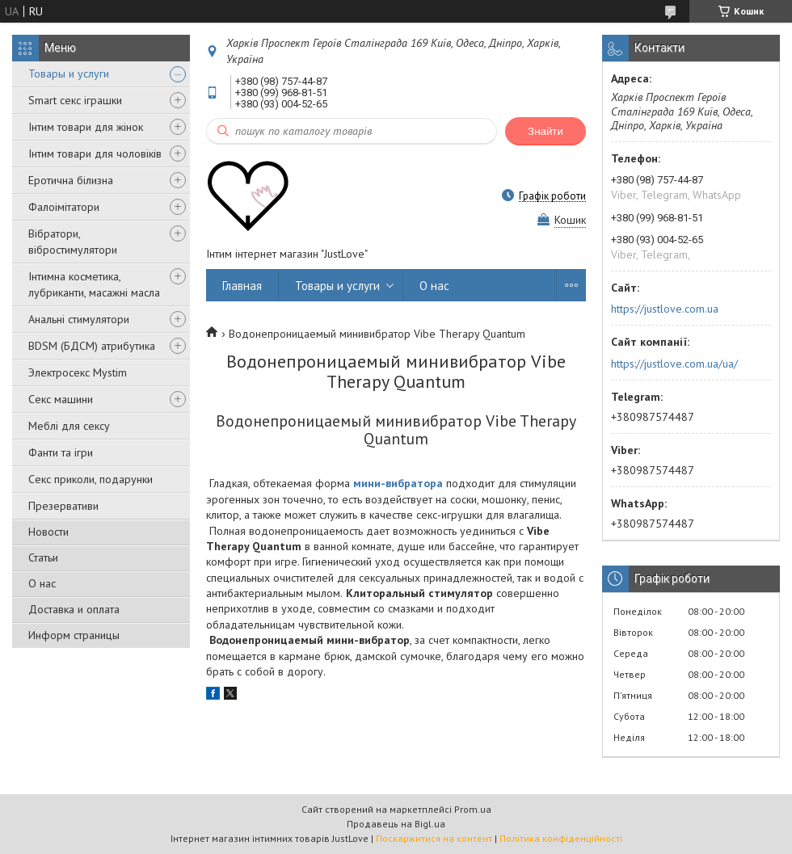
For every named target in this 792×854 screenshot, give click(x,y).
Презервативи (63, 506)
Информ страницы (74, 635)
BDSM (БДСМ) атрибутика (91, 346)
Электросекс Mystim (77, 372)
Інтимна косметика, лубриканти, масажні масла (94, 284)
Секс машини (60, 399)
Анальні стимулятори (78, 319)
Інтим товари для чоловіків (95, 153)
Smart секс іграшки (75, 100)
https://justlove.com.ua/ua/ (674, 363)
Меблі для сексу (69, 426)
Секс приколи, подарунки (90, 479)
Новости (48, 531)
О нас (42, 583)
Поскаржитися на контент (434, 838)
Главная (242, 286)
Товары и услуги (68, 73)
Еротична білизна (70, 180)
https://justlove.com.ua (664, 308)
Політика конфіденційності (560, 838)
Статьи (43, 557)
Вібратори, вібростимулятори (72, 241)
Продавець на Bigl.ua (396, 824)
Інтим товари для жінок (85, 127)
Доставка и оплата (74, 609)
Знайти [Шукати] (545, 131)
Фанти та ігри (60, 452)
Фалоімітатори (63, 207)
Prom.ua (472, 809)
